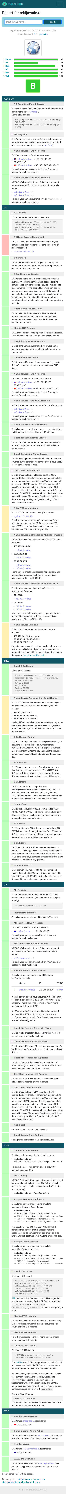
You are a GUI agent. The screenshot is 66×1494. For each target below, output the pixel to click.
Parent (8, 59)
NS (6, 62)
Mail (7, 73)
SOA (7, 66)
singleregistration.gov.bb (13, 1482)
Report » (52, 22)
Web (7, 76)
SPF (13, 1298)
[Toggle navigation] (60, 4)
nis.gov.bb (29, 1482)
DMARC (19, 1362)
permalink (43, 34)
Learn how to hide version (34, 655)
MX (7, 69)
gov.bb (38, 1482)
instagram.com (23, 1479)
